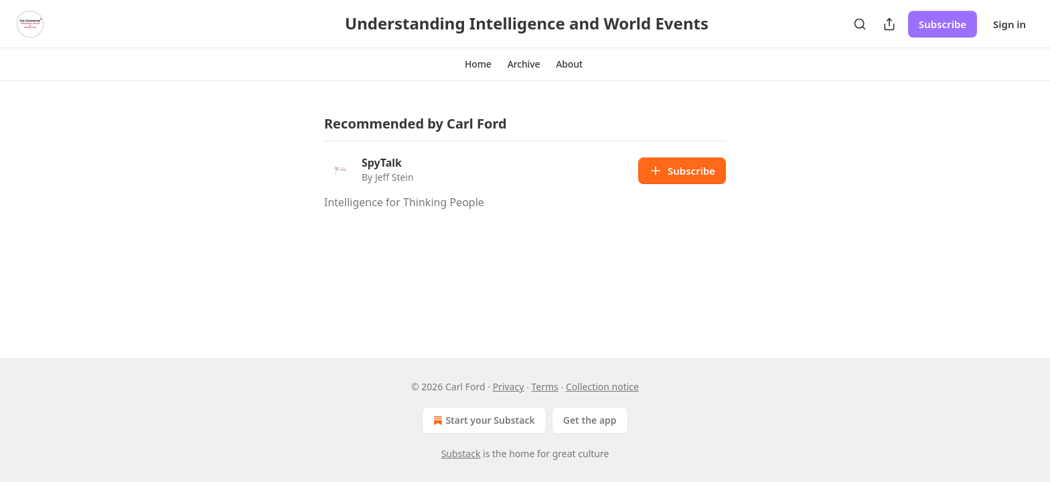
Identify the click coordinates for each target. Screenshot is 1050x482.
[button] (478, 64)
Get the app (590, 420)
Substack (461, 453)
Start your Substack (482, 420)
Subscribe (942, 24)
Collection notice (602, 386)
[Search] (859, 24)
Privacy (508, 386)
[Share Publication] (889, 24)
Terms (545, 386)
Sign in (1009, 24)
